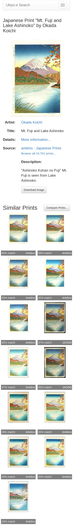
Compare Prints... (57, 207)
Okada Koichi (31, 122)
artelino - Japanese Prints (41, 148)
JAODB (66, 342)
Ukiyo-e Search (18, 5)
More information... (36, 140)
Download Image (34, 189)
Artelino (30, 253)
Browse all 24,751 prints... (38, 153)
